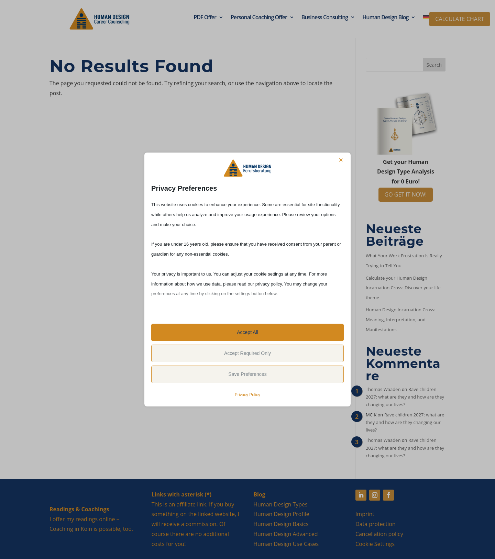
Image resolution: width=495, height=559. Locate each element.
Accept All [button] (247, 332)
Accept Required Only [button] (247, 353)
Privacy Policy (247, 394)
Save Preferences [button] (247, 374)
